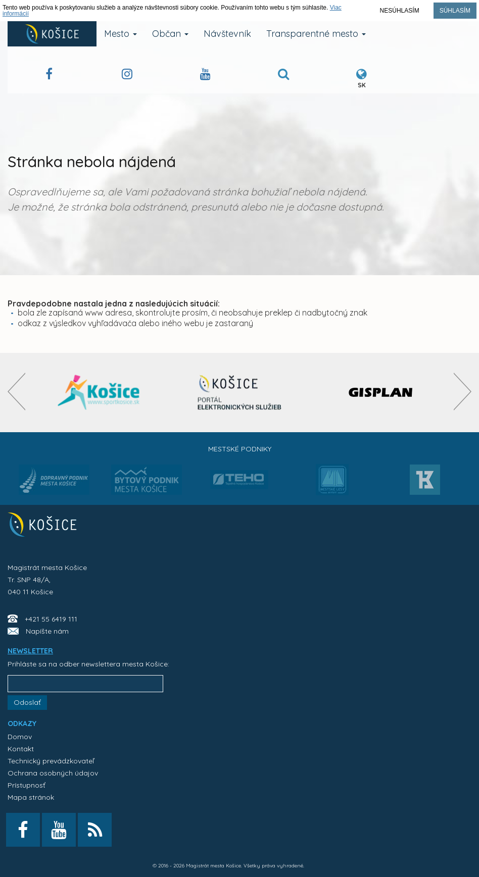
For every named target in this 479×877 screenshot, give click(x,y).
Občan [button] (170, 33)
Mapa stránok (31, 797)
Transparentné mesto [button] (316, 33)
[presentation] (16, 391)
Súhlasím (455, 10)
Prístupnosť (26, 785)
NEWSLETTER (30, 650)
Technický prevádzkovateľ (51, 760)
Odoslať (27, 702)
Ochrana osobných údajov (53, 773)
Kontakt (21, 748)
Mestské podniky (239, 448)
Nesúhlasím (399, 10)
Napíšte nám (47, 631)
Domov (20, 736)
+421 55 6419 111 (51, 619)
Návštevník (227, 33)
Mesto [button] (120, 33)
